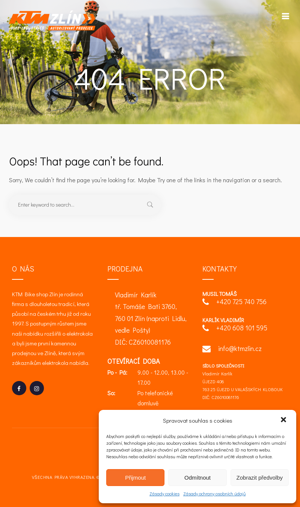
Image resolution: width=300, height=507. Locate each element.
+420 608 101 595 (234, 328)
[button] (284, 420)
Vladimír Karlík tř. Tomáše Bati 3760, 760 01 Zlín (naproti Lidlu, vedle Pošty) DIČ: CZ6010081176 (151, 318)
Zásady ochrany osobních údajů (214, 493)
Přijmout (135, 477)
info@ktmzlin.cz (232, 349)
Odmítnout (197, 477)
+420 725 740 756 (234, 302)
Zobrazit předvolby (260, 477)
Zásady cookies (164, 493)
